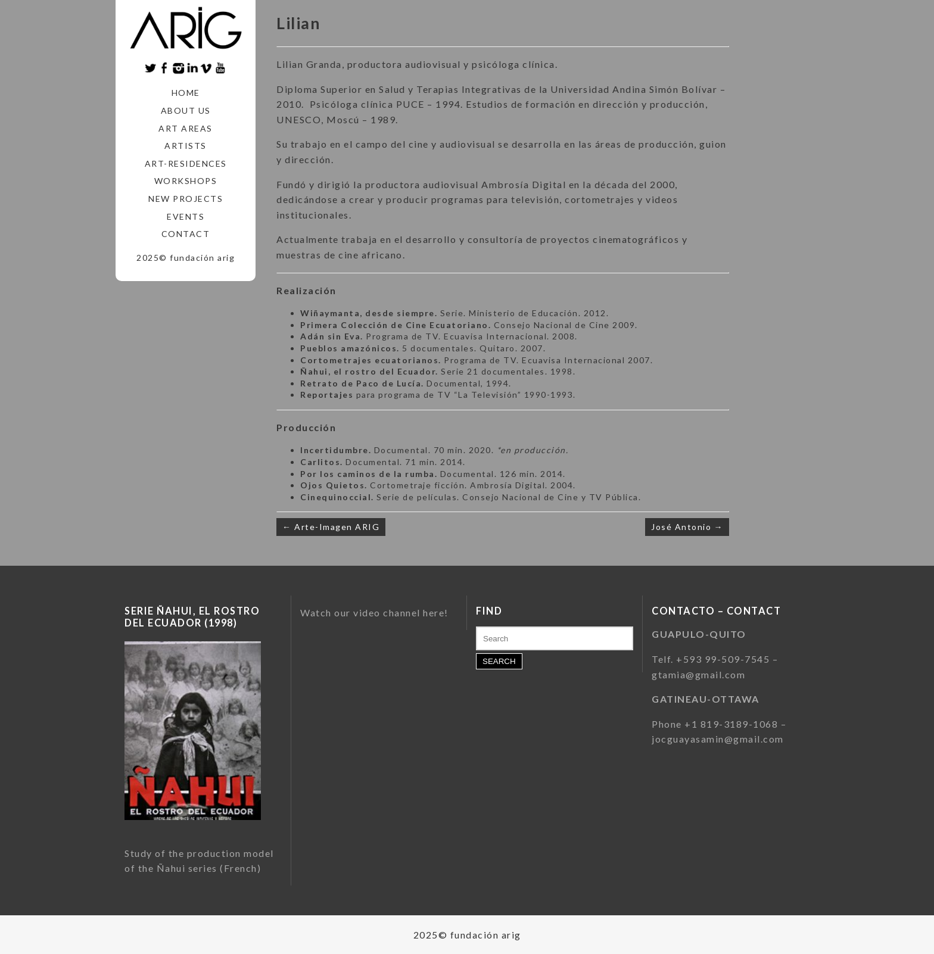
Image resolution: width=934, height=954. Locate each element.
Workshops (185, 181)
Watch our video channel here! (374, 612)
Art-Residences (186, 163)
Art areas (185, 128)
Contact (185, 234)
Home (186, 93)
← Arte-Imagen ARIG (330, 527)
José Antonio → (687, 527)
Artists (185, 146)
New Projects (185, 199)
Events (185, 216)
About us (186, 110)
